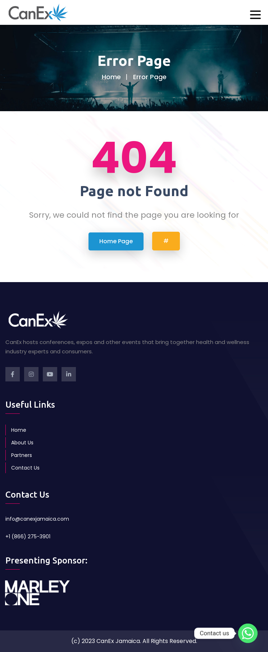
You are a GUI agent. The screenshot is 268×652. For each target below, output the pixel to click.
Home (111, 76)
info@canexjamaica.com (37, 518)
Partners (21, 455)
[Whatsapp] (248, 633)
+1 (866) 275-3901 (27, 536)
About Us (22, 442)
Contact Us (25, 467)
